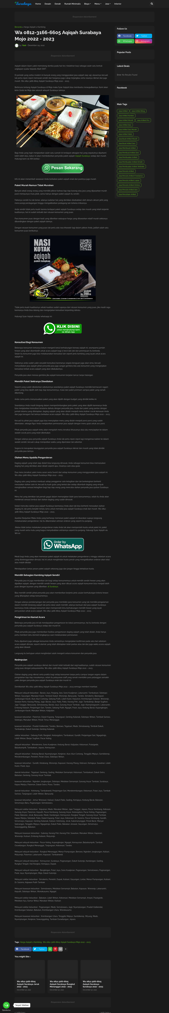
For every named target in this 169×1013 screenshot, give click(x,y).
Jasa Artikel (123, 111)
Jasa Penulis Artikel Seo (128, 190)
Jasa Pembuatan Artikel (128, 157)
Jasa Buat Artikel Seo (127, 143)
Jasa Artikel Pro (143, 120)
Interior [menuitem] (117, 4)
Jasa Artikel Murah (126, 120)
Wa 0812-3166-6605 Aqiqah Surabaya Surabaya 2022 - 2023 (93, 984)
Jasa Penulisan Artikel (127, 194)
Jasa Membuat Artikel (127, 148)
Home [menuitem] (38, 4)
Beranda (18, 27)
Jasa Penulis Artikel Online (129, 185)
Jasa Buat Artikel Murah (128, 139)
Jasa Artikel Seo (125, 125)
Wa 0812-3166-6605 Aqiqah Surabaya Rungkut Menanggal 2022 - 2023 (62, 984)
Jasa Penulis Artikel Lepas (129, 180)
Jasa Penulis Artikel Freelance (131, 176)
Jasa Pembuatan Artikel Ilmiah (131, 162)
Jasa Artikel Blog (138, 111)
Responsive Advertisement (84, 17)
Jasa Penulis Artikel (126, 171)
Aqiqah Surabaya (82, 156)
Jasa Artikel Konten (126, 116)
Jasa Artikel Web (125, 134)
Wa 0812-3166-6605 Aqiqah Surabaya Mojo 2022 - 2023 (66, 942)
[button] (151, 3)
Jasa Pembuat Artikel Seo (129, 153)
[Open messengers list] (6, 1005)
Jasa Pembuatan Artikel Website (131, 167)
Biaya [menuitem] (86, 4)
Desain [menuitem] (48, 4)
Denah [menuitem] (58, 4)
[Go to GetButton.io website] (6, 1010)
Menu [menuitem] (97, 4)
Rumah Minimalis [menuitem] (72, 4)
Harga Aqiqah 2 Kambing (34, 27)
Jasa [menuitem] (107, 4)
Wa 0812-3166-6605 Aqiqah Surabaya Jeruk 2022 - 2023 (28, 984)
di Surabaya (53, 587)
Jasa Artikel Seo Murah (128, 130)
